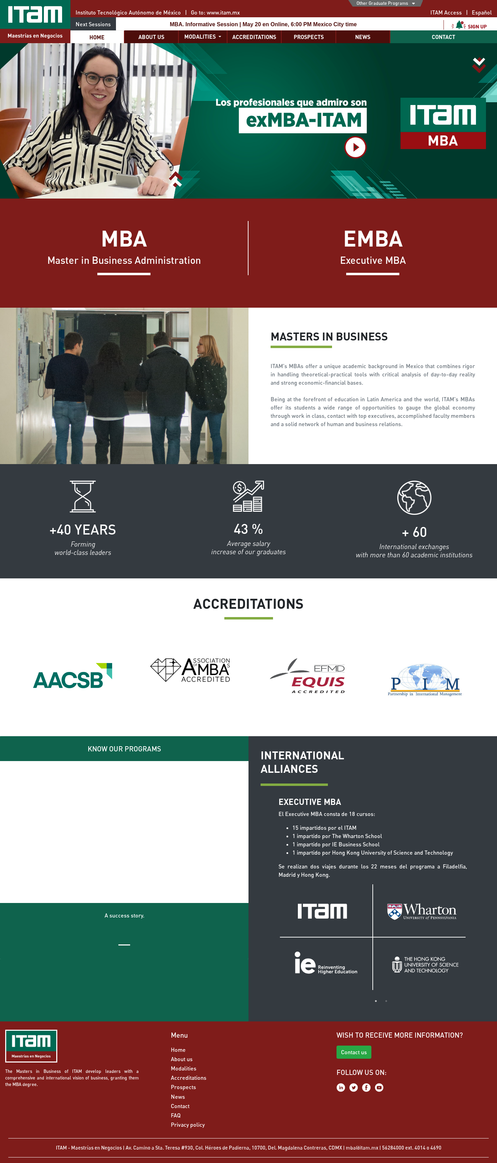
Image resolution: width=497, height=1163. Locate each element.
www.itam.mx (223, 12)
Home (97, 37)
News (362, 36)
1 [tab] (375, 1001)
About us (151, 36)
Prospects (309, 36)
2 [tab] (386, 1001)
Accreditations (254, 36)
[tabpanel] (373, 893)
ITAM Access (446, 12)
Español (482, 12)
